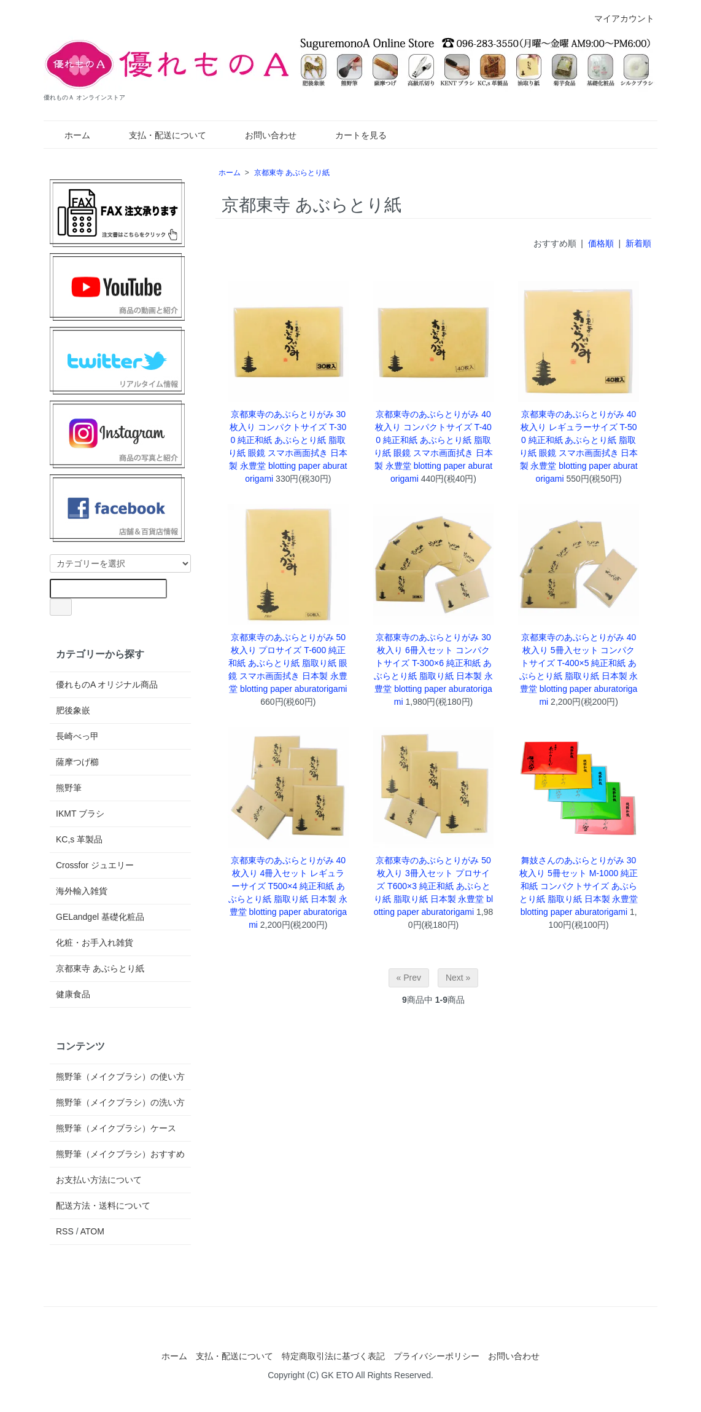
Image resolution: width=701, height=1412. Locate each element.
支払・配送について (158, 135)
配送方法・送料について (103, 1205)
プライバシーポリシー (436, 1356)
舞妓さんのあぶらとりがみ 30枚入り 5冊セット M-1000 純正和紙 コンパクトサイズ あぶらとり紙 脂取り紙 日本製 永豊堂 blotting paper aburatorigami (578, 886)
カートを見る (352, 135)
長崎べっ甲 (77, 736)
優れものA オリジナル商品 (107, 684)
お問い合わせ (261, 135)
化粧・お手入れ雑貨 (94, 942)
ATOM (92, 1231)
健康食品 (73, 994)
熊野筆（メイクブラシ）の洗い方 (120, 1102)
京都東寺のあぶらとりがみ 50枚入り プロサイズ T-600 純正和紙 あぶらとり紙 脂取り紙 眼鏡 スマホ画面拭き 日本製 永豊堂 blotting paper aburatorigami (287, 663)
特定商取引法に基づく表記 (333, 1356)
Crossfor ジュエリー (95, 865)
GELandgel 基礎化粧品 (100, 917)
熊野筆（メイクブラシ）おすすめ (120, 1154)
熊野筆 (69, 788)
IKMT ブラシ (80, 813)
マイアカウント (617, 18)
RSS (65, 1231)
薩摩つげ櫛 (77, 762)
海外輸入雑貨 (81, 891)
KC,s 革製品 (79, 839)
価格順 (601, 243)
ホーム (68, 135)
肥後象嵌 (73, 710)
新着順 (638, 243)
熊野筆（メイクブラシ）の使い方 (120, 1076)
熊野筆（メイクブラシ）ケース (116, 1128)
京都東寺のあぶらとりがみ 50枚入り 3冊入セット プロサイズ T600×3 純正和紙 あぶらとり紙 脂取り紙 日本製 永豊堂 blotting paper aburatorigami (434, 886)
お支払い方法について (99, 1180)
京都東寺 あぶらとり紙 (292, 172)
